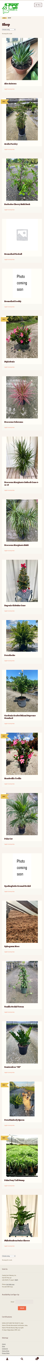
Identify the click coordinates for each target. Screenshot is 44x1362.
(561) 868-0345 (10, 1284)
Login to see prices (9, 89)
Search (22, 1359)
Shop (3, 1346)
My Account (7, 1359)
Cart (34, 1357)
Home (4, 18)
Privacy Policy (6, 1353)
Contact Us (5, 1348)
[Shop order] (9, 29)
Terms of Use (5, 1351)
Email (12, 1301)
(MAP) (16, 1280)
